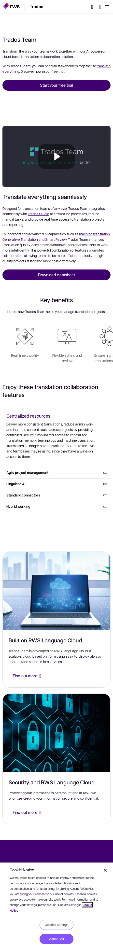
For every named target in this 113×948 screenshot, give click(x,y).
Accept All (56, 938)
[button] (11, 6)
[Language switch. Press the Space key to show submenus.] (100, 7)
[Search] (93, 7)
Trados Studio (38, 214)
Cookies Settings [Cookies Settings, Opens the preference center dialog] (56, 924)
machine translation (94, 234)
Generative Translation (20, 239)
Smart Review (56, 239)
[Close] (105, 870)
